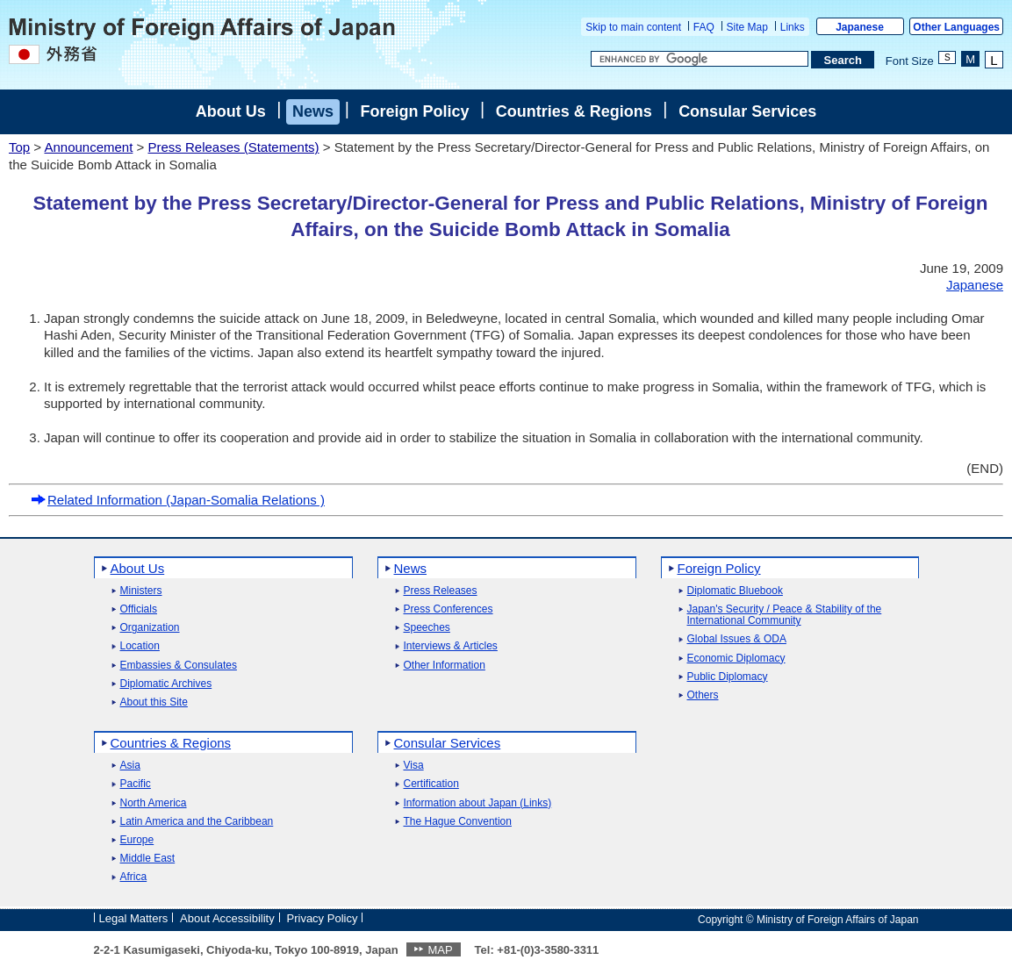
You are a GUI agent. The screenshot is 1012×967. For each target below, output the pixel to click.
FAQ (703, 27)
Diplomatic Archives (166, 684)
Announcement (88, 147)
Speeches (427, 628)
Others (703, 695)
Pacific (135, 784)
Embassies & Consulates (178, 665)
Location (140, 646)
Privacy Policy (322, 918)
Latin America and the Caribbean (197, 821)
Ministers (141, 591)
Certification (431, 784)
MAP (439, 949)
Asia (130, 765)
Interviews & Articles (451, 646)
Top (19, 147)
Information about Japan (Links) (478, 803)
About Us (231, 111)
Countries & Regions (574, 111)
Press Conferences (448, 609)
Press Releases (440, 591)
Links (792, 27)
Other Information (444, 665)
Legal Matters (134, 918)
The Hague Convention (458, 821)
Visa (414, 765)
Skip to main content (633, 27)
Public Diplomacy (727, 677)
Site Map (747, 27)
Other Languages (956, 27)
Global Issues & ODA (736, 639)
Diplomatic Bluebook (735, 591)
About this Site (154, 702)
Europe (137, 840)
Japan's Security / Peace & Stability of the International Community (784, 615)
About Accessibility (227, 918)
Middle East (148, 858)
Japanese (860, 27)
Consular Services (747, 111)
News (313, 111)
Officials (138, 609)
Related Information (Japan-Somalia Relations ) (178, 499)
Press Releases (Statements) (233, 147)
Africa (133, 877)
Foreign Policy (414, 111)
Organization (150, 628)
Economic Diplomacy (736, 658)
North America (153, 803)
